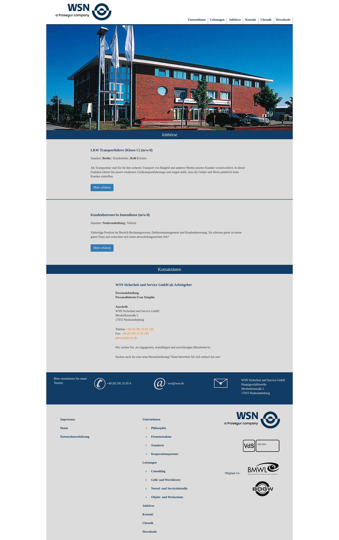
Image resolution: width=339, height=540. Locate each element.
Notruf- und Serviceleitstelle (169, 488)
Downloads (283, 19)
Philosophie (158, 428)
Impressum (67, 419)
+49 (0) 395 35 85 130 (140, 329)
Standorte (157, 445)
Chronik (266, 19)
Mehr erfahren (102, 187)
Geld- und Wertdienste (166, 480)
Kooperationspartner (165, 454)
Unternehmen (197, 19)
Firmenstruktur (161, 436)
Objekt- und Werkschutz (167, 497)
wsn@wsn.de (176, 383)
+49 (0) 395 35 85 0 (119, 383)
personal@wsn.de (126, 337)
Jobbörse (235, 19)
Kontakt (250, 19)
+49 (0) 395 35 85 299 (135, 333)
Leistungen (217, 19)
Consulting (158, 471)
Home (64, 428)
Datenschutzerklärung (74, 436)
